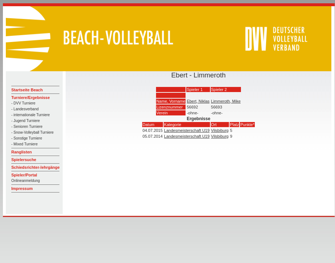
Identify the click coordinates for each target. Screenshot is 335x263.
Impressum (22, 188)
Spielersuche (23, 159)
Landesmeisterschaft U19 (187, 130)
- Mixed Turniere (24, 144)
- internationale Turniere (30, 115)
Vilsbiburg (220, 130)
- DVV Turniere (23, 103)
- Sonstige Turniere (26, 138)
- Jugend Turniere (25, 121)
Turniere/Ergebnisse (30, 97)
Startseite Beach (27, 90)
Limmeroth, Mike (226, 101)
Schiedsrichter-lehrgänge (35, 167)
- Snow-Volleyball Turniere (32, 132)
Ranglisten (21, 152)
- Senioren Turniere (27, 127)
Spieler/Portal (24, 175)
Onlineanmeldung (25, 181)
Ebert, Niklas (198, 101)
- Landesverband (25, 109)
